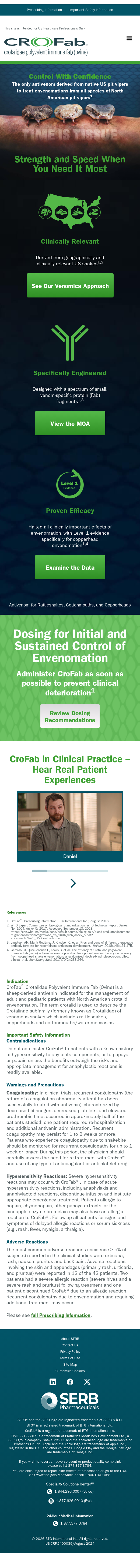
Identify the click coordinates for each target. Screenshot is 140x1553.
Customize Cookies (70, 1371)
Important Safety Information (91, 10)
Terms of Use (70, 1358)
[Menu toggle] (129, 38)
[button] (70, 826)
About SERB (70, 1339)
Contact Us (70, 1345)
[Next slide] (73, 882)
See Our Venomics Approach (70, 286)
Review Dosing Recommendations (70, 717)
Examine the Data (70, 567)
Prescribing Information (44, 10)
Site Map (70, 1364)
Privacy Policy (70, 1352)
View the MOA (70, 423)
